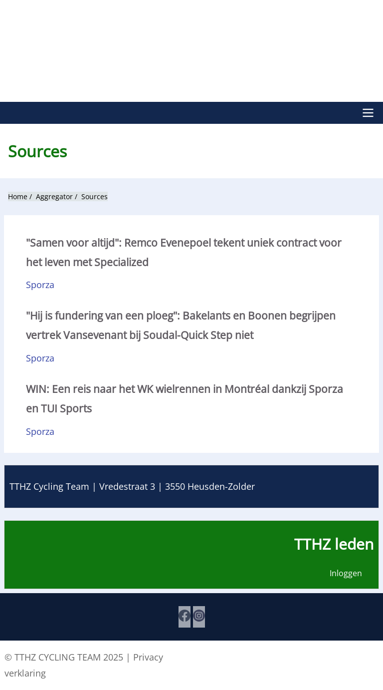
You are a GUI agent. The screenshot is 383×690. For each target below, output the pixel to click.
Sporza (40, 284)
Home (17, 196)
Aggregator (54, 196)
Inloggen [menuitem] (346, 573)
